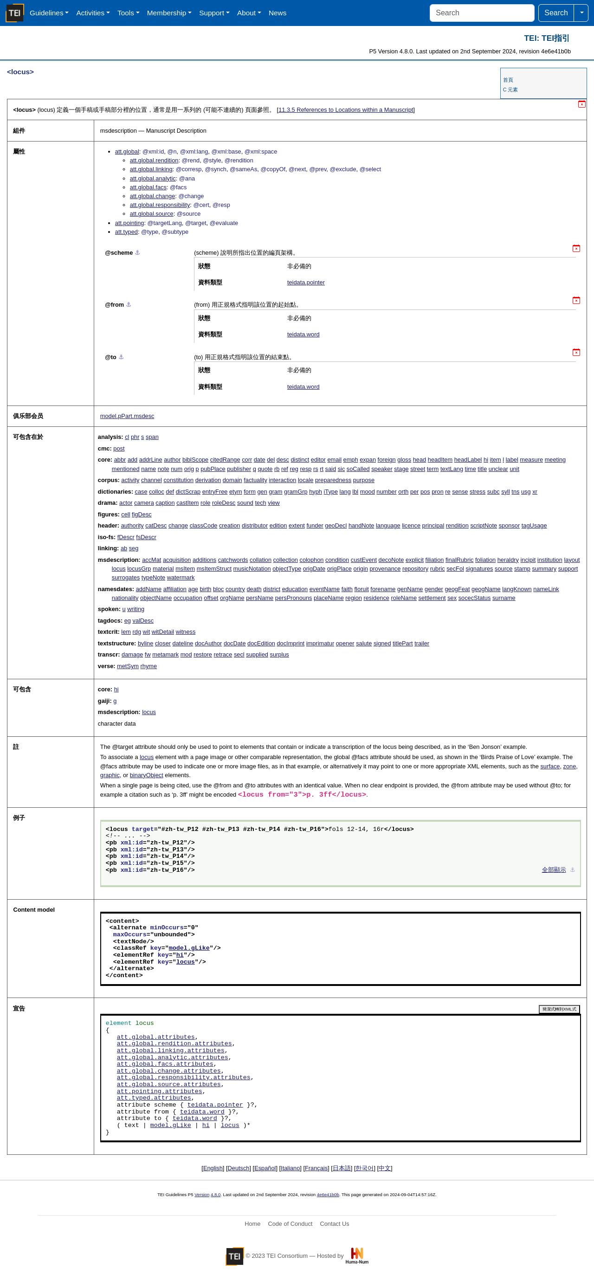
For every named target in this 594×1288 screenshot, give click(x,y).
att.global (127, 151)
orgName (232, 597)
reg (294, 468)
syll (505, 491)
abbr (120, 459)
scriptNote (483, 525)
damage (132, 654)
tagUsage (534, 525)
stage (401, 468)
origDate (314, 568)
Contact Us (334, 1223)
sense (460, 491)
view (274, 502)
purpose (363, 480)
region (353, 597)
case (141, 491)
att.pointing (129, 222)
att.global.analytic (153, 178)
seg (134, 548)
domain (232, 480)
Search (556, 13)
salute (364, 643)
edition (278, 525)
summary (544, 568)
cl (127, 436)
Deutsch (239, 1168)
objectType (286, 568)
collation (260, 559)
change (178, 525)
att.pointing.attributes (159, 1092)
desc (283, 459)
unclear (498, 468)
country (235, 589)
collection (285, 559)
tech (260, 502)
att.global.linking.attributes (171, 1051)
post (118, 448)
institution (549, 559)
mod (186, 654)
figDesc (142, 514)
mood (367, 491)
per (414, 491)
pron (438, 491)
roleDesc (224, 502)
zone (569, 766)
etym (235, 491)
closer (163, 643)
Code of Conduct (290, 1223)
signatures (479, 568)
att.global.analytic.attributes (172, 1058)
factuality (255, 480)
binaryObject (146, 775)
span (152, 436)
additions (204, 559)
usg (526, 491)
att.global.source (152, 213)
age (193, 589)
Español (265, 1168)
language (388, 525)
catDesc (156, 525)
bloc (218, 589)
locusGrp (139, 568)
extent (297, 525)
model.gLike (189, 948)
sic (341, 468)
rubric (437, 568)
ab (124, 548)
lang (345, 491)
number (386, 491)
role (205, 502)
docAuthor (208, 643)
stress (477, 491)
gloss (404, 459)
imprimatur (320, 643)
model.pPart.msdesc (127, 415)
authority (132, 525)
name (148, 468)
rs (315, 468)
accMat (151, 559)
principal (433, 525)
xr (534, 491)
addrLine (150, 459)
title (482, 468)
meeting (555, 459)
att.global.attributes (156, 1037)
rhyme (149, 666)
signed (382, 643)
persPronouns (293, 597)
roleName (404, 597)
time (470, 468)
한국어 (364, 1168)
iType (330, 491)
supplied (257, 654)
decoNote (391, 559)
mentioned (126, 468)
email (334, 459)
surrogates (126, 577)
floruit (361, 589)
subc (493, 491)
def (170, 491)
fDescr (126, 537)
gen (262, 491)
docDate (235, 643)
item (495, 459)
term (433, 468)
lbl (355, 491)
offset (211, 597)
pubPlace (212, 468)
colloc (156, 491)
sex (452, 597)
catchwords (233, 559)
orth (403, 491)
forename (382, 589)
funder (315, 525)
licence (411, 525)
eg (127, 620)
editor (318, 459)
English (213, 1168)
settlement (432, 597)
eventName (325, 589)
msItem (185, 568)
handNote (361, 525)
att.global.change (152, 196)
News (277, 13)
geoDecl (336, 525)
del (271, 459)
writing (135, 608)
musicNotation (252, 568)
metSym (128, 666)
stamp (522, 568)
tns (515, 491)
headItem (440, 459)
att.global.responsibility (160, 204)
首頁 (508, 80)
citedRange (225, 459)
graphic (110, 775)
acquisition (177, 559)
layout (572, 559)
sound (245, 502)
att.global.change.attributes (169, 1071)
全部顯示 (554, 870)
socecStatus (474, 597)
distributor (255, 525)
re (447, 491)
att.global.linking (151, 169)
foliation (485, 559)
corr (247, 459)
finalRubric (459, 559)
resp (306, 468)
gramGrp (296, 491)
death (254, 589)
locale (305, 480)
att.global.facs (148, 187)
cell (125, 514)
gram (275, 491)
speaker (382, 468)
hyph (315, 491)
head (419, 459)
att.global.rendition (154, 160)
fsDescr (146, 537)
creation (229, 525)
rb (276, 468)
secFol (455, 568)
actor (125, 502)
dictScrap (188, 491)
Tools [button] (125, 13)
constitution (178, 480)
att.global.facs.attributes (165, 1064)
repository (415, 568)
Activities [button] (90, 13)
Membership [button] (167, 13)
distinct (300, 459)
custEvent (364, 559)
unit (514, 468)
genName (410, 589)
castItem (187, 502)
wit (146, 631)
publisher (239, 468)
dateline (183, 643)
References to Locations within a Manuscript (345, 109)
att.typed (126, 231)
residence (376, 597)
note (163, 468)
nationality (125, 597)
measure (531, 459)
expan (368, 459)
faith (347, 589)
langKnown (516, 589)
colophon (312, 559)
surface (550, 766)
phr (135, 436)
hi (486, 459)
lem (126, 631)
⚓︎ (137, 252)
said (330, 468)
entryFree (215, 491)
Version (201, 1194)
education (295, 589)
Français (316, 1168)
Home (252, 1223)
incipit (528, 559)
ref (284, 468)
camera (144, 502)
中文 (385, 1168)
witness (186, 631)
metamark (165, 654)
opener (345, 643)
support (568, 568)
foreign (387, 459)
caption (164, 502)
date (259, 459)
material (163, 568)
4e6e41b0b (328, 1194)
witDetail (163, 631)
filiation (435, 559)
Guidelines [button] (47, 13)
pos (425, 491)
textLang (451, 468)
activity (130, 480)
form (250, 491)
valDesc (143, 620)
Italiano (290, 1168)
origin (361, 568)
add (132, 459)
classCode (204, 525)
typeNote (153, 577)
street (417, 468)
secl (239, 654)
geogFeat (457, 589)
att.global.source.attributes (169, 1085)
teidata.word (303, 334)
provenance (384, 568)
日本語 (342, 1168)
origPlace (339, 568)
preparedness (333, 480)
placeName (329, 597)
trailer (421, 643)
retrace (223, 654)
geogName (486, 589)
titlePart (403, 643)
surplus (279, 654)
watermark (181, 577)
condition (337, 559)
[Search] (482, 13)
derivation (208, 480)
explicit (415, 559)
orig (189, 468)
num (176, 468)
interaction (282, 480)
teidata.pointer (306, 282)
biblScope (195, 459)
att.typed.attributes (154, 1098)
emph (350, 459)
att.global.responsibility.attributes (184, 1078)
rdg (137, 631)
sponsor (509, 525)
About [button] (246, 13)
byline (145, 643)
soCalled (358, 468)
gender (434, 589)
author (172, 459)
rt (321, 468)
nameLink (546, 589)
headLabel (468, 459)
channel (151, 480)
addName (149, 589)
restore (203, 654)
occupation (188, 597)
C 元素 (510, 89)
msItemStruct (214, 568)
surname (504, 597)
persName (259, 597)
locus (119, 568)
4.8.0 (215, 1194)
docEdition (261, 643)
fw (148, 654)
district (271, 589)
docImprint (290, 643)
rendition (457, 525)
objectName (156, 597)
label (512, 459)
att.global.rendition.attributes (174, 1044)
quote (265, 468)
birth (205, 589)
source (503, 568)
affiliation (175, 589)
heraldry (508, 559)
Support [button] (211, 13)
